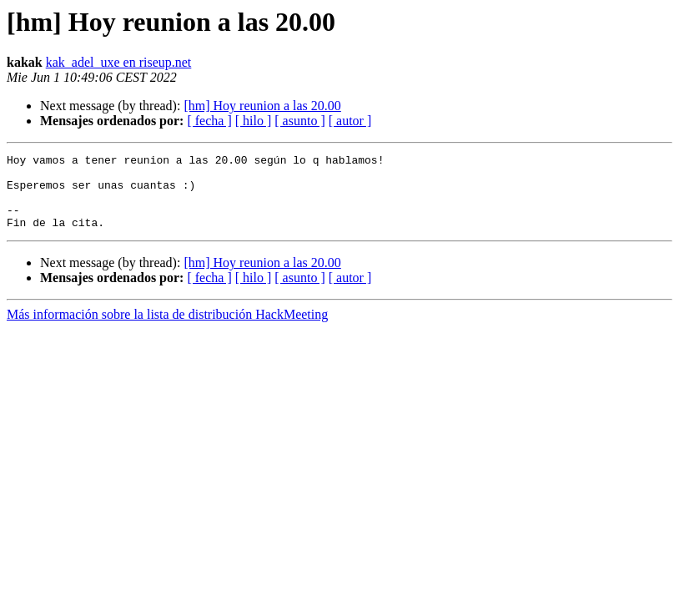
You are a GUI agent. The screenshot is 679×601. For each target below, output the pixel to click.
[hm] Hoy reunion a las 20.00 (262, 105)
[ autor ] (350, 121)
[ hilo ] (253, 121)
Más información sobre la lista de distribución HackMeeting (167, 329)
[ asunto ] (299, 121)
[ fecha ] (209, 121)
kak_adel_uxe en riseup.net (119, 62)
